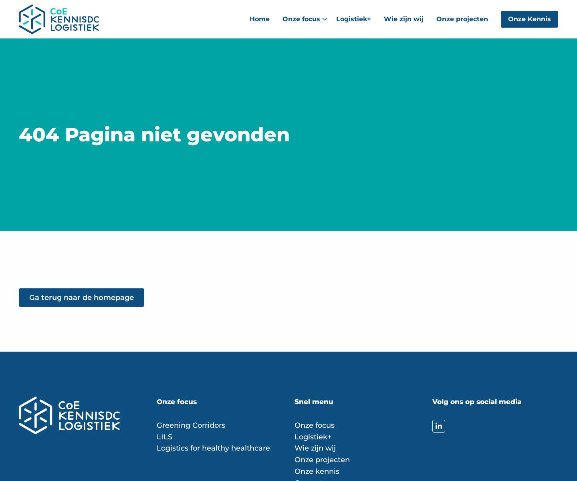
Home (260, 19)
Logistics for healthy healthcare (213, 448)
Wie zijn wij (404, 19)
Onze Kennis (529, 19)
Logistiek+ (353, 19)
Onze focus (304, 19)
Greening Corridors (191, 425)
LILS (164, 437)
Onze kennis (317, 471)
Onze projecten (462, 19)
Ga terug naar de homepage (81, 297)
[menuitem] (259, 19)
